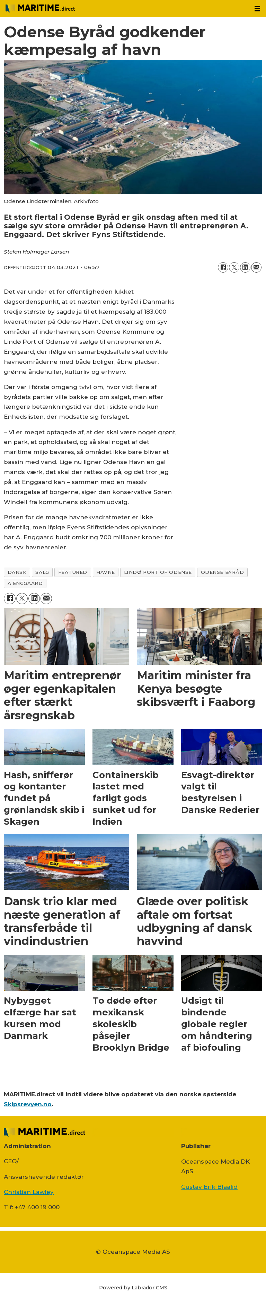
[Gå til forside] (40, 8)
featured (72, 572)
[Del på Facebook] (223, 267)
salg (42, 572)
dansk (17, 572)
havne (105, 572)
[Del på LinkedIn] (245, 267)
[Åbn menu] (257, 8)
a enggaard (25, 583)
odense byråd (222, 572)
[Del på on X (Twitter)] (234, 267)
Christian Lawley (29, 1191)
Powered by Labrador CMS (133, 1288)
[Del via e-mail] (256, 267)
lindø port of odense (158, 572)
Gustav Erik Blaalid (209, 1186)
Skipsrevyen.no (28, 1104)
